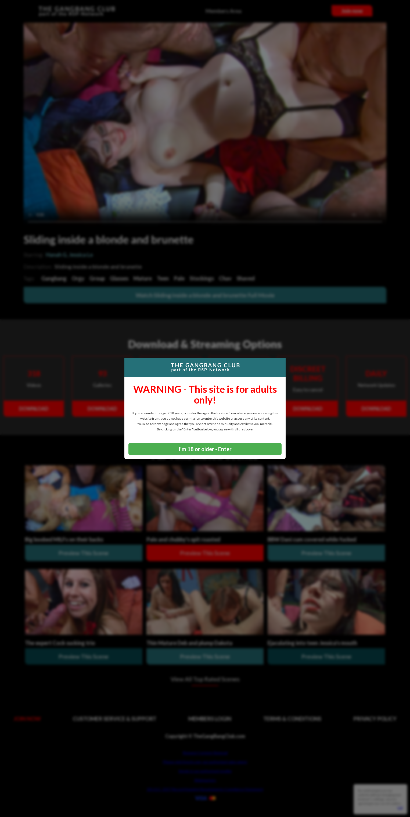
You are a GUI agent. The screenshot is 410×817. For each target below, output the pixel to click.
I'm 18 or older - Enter (205, 449)
